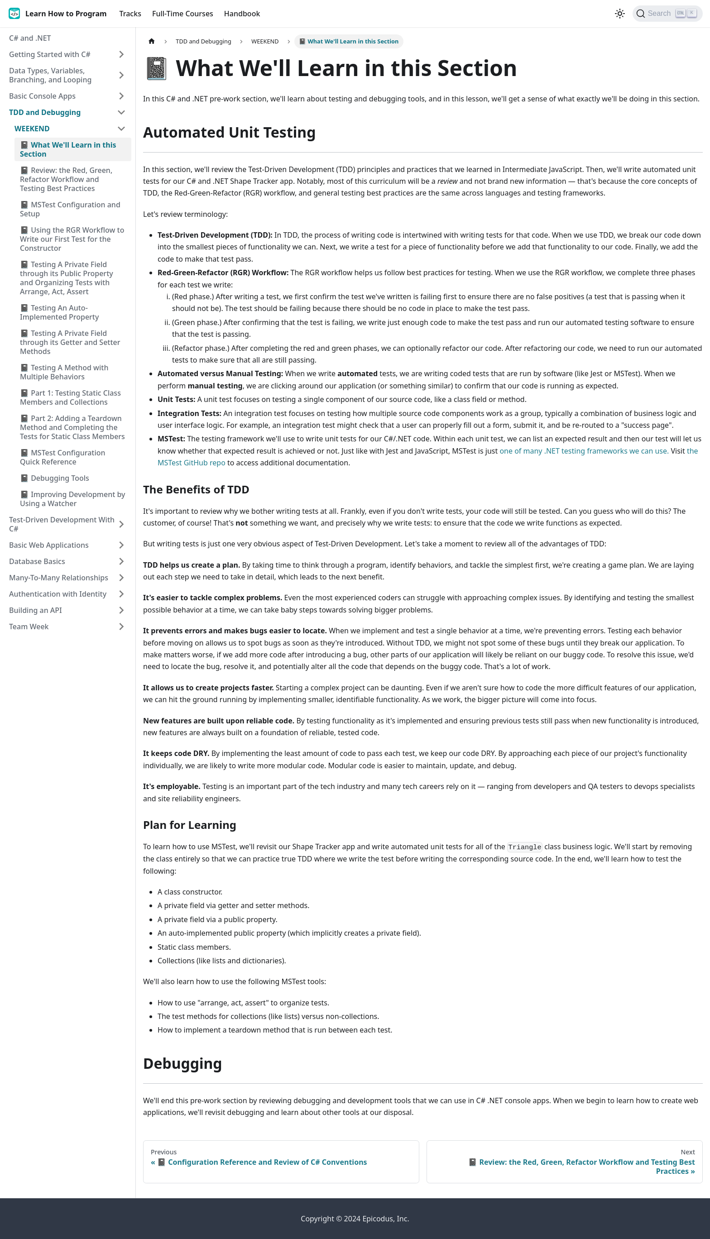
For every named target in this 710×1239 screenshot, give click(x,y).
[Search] (668, 13)
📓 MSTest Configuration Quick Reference (63, 457)
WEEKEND (32, 129)
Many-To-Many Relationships (58, 578)
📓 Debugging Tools (54, 478)
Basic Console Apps (42, 96)
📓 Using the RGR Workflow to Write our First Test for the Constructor (72, 239)
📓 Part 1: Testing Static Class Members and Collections (70, 397)
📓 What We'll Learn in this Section (68, 149)
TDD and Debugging (45, 112)
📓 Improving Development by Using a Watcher (72, 498)
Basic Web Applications (49, 545)
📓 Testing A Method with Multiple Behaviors (64, 372)
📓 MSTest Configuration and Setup (70, 209)
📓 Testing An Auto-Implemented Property (59, 312)
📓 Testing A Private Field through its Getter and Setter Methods (70, 342)
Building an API (35, 610)
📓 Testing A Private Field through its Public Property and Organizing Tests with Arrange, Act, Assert (66, 278)
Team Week (29, 626)
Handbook (242, 14)
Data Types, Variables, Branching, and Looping (50, 75)
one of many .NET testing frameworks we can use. (584, 451)
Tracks (130, 14)
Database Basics (37, 561)
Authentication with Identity (57, 594)
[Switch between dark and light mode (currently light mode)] (620, 13)
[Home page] (151, 41)
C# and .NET (30, 38)
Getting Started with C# (50, 54)
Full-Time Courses (182, 14)
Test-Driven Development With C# (62, 524)
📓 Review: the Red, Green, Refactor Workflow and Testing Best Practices (66, 179)
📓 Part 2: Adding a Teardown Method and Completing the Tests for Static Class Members (72, 427)
